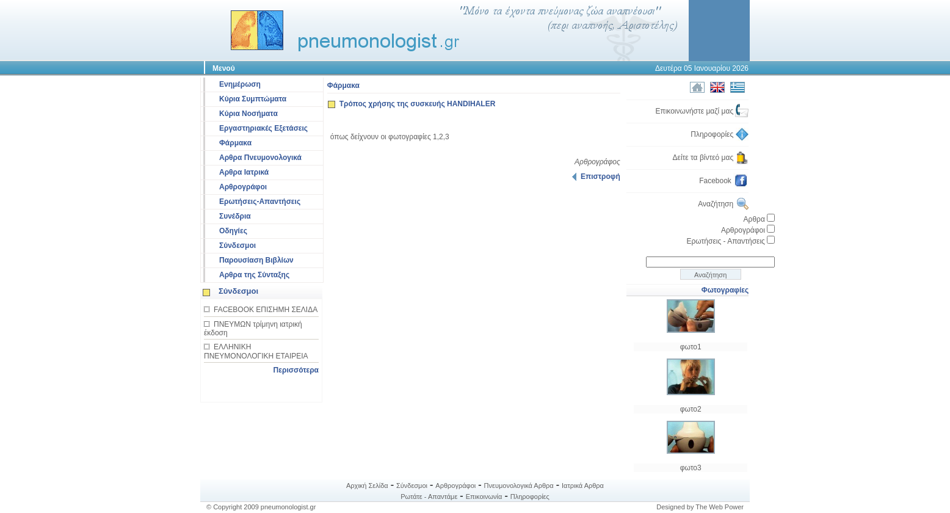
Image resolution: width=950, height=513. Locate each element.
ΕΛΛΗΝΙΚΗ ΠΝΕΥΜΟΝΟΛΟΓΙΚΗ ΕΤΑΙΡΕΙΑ (256, 351)
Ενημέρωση (240, 84)
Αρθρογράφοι (243, 187)
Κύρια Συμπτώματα (252, 99)
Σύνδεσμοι (237, 245)
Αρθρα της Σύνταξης (254, 275)
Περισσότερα (296, 370)
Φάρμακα (235, 143)
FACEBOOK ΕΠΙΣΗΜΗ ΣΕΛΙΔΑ (265, 309)
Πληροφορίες (720, 134)
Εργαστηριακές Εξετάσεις (263, 128)
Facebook (724, 180)
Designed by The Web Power (700, 507)
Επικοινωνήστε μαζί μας (702, 111)
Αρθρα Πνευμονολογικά (260, 157)
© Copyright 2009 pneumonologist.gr (261, 507)
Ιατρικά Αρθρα (583, 485)
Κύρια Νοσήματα (248, 113)
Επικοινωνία (484, 496)
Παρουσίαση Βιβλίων (256, 260)
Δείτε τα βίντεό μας (711, 157)
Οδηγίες (233, 231)
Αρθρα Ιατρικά (244, 172)
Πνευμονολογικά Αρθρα (519, 485)
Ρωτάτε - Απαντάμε (429, 496)
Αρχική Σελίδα (367, 485)
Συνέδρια (235, 216)
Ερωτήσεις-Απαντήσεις (259, 201)
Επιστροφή (595, 176)
